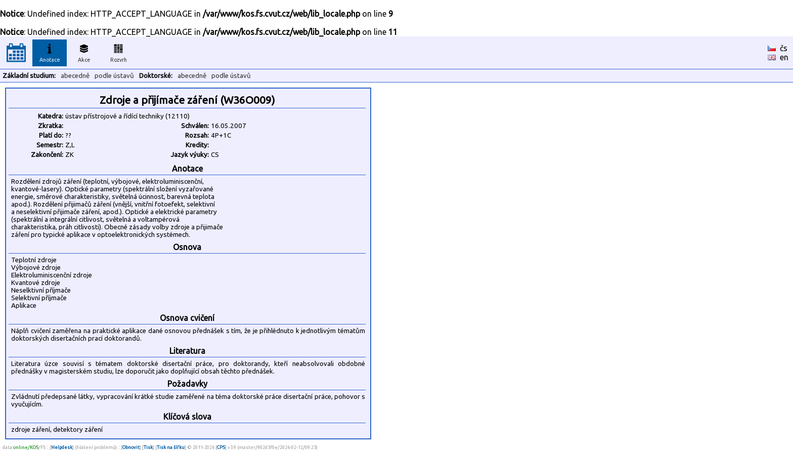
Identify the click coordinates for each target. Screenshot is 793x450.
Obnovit (131, 447)
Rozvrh (118, 51)
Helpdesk (61, 447)
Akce (84, 51)
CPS (221, 447)
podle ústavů (114, 75)
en (784, 57)
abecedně (75, 75)
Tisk (148, 447)
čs (783, 48)
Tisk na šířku (171, 447)
